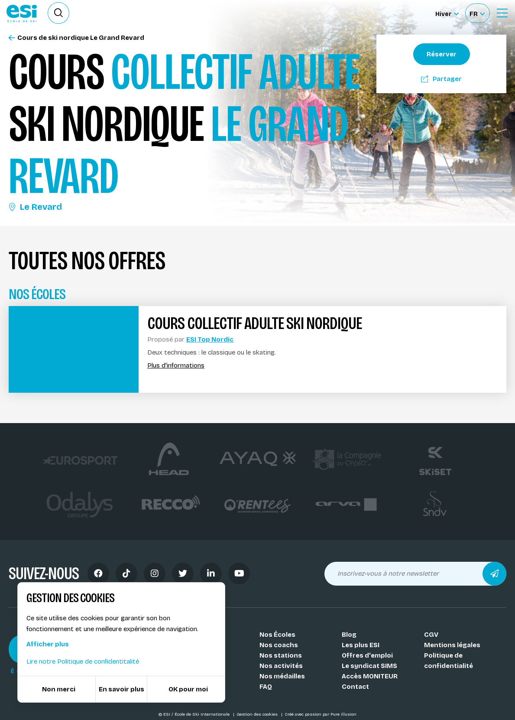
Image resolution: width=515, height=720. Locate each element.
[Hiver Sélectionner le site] (447, 13)
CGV (431, 635)
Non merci (58, 689)
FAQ (265, 687)
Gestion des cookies (257, 714)
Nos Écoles (277, 635)
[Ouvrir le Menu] (502, 13)
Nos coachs (278, 645)
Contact (355, 687)
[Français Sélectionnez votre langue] (477, 13)
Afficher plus (47, 644)
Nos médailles (282, 676)
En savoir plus (121, 689)
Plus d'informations (175, 365)
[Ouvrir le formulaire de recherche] (58, 13)
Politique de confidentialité (448, 661)
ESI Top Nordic (209, 339)
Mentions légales (452, 645)
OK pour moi (188, 689)
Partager (441, 79)
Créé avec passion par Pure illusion (320, 714)
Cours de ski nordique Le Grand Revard (76, 38)
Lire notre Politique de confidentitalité (82, 661)
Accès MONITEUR (370, 676)
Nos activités (281, 666)
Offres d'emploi (367, 655)
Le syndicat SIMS (369, 666)
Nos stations (280, 655)
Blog (349, 635)
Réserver (442, 54)
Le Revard (35, 207)
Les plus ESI (360, 645)
